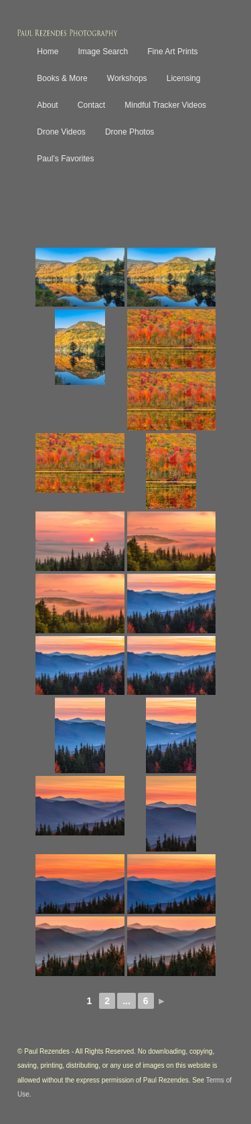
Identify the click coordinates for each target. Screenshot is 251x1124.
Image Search (103, 51)
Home (47, 51)
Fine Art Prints (172, 51)
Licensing (184, 78)
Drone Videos (61, 132)
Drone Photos (129, 132)
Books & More (62, 78)
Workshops (127, 78)
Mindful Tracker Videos (165, 105)
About (47, 105)
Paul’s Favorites (65, 158)
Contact (91, 105)
